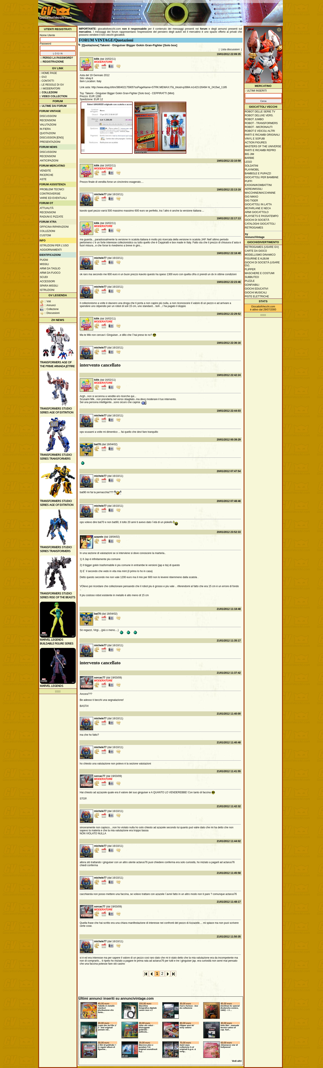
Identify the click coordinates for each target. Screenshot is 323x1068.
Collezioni (47, 231)
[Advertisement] (204, 10)
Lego (248, 161)
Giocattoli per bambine (262, 177)
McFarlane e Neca (258, 208)
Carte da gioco (256, 250)
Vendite (45, 170)
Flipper (250, 269)
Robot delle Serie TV (260, 111)
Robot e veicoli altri (260, 130)
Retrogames (254, 227)
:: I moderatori (49, 88)
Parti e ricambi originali (262, 134)
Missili (44, 264)
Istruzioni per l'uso (54, 245)
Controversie (50, 193)
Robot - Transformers (261, 123)
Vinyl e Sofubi (255, 138)
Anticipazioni (49, 160)
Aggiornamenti (51, 249)
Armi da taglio (50, 268)
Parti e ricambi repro (260, 150)
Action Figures (256, 142)
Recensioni (48, 120)
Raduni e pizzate (51, 216)
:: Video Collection (53, 96)
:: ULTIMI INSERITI (256, 90)
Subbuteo (252, 277)
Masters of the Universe (263, 146)
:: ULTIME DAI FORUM (53, 105)
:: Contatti (46, 80)
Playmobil (252, 169)
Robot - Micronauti (259, 127)
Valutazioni (48, 124)
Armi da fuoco (50, 272)
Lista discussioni (230, 49)
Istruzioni (47, 290)
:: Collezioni (48, 92)
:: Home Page (48, 73)
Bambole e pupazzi (258, 173)
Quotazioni (48, 133)
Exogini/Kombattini (258, 185)
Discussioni (48, 116)
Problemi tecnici (52, 189)
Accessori (47, 281)
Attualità (47, 208)
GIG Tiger (251, 200)
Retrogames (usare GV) (262, 247)
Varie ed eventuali (53, 197)
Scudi (44, 277)
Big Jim (249, 154)
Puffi (248, 181)
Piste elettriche (257, 296)
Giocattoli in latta (258, 204)
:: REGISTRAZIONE (52, 61)
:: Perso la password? (56, 57)
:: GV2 (43, 76)
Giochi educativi (256, 288)
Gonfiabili (252, 284)
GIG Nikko (251, 196)
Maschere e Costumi (259, 273)
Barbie (249, 158)
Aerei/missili (253, 188)
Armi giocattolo (257, 212)
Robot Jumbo (254, 119)
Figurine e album (257, 258)
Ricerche (46, 174)
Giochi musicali (256, 292)
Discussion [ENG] (52, 137)
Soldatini (251, 165)
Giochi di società (257, 219)
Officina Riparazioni (54, 226)
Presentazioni (50, 141)
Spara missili (49, 285)
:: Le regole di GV (51, 84)
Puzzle (250, 280)
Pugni (44, 259)
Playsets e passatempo (262, 216)
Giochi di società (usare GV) (262, 264)
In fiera (45, 128)
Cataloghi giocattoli (260, 223)
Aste (43, 179)
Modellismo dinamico (260, 254)
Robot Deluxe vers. (259, 115)
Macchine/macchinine (260, 192)
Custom (45, 235)
